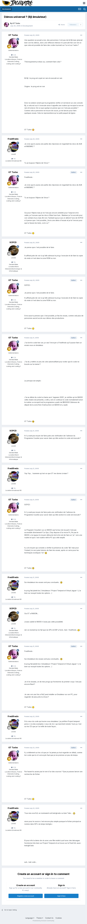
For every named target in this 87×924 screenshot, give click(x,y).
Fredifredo (13, 139)
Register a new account (25, 896)
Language (29, 918)
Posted (31, 35)
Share (61, 24)
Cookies (59, 918)
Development (28, 26)
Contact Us (49, 918)
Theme (39, 918)
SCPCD (13, 242)
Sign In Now (61, 896)
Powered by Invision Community (43, 921)
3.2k (13, 55)
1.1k (13, 159)
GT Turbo (16, 23)
